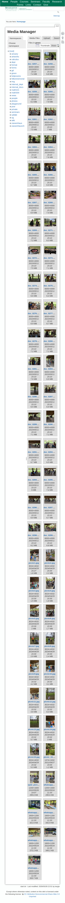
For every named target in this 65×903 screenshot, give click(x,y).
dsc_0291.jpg (34, 452)
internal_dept (17, 84)
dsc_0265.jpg (34, 175)
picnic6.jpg (49, 618)
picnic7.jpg (34, 646)
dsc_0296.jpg (34, 507)
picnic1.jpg (34, 563)
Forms (20, 4)
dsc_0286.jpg (34, 396)
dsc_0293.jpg (50, 452)
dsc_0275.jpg (50, 286)
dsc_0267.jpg (34, 202)
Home (5, 1)
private (15, 109)
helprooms (16, 76)
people (15, 98)
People (14, 1)
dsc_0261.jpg (34, 119)
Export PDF (63, 42)
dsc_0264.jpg (50, 147)
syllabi (14, 115)
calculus (15, 59)
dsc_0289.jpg (34, 424)
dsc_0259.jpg (34, 91)
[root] (12, 51)
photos (15, 101)
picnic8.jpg (49, 646)
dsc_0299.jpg (50, 535)
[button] (45, 45)
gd (13, 70)
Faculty (46, 1)
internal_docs (17, 87)
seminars (16, 112)
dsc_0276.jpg (34, 313)
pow (13, 106)
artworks (15, 56)
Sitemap (56, 16)
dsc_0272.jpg (34, 258)
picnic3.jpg (34, 591)
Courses (24, 1)
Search (57, 38)
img (13, 81)
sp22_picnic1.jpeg (36, 785)
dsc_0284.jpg (50, 369)
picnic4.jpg (49, 591)
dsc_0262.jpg (50, 119)
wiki (13, 120)
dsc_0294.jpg (34, 480)
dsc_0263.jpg (34, 147)
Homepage (21, 22)
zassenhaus (17, 123)
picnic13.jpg (34, 729)
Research (57, 1)
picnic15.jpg (34, 757)
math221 (15, 90)
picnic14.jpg (49, 729)
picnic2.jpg (49, 563)
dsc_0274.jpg (34, 286)
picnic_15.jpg (50, 757)
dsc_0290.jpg (50, 424)
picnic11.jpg (34, 701)
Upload (47, 38)
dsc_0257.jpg (34, 64)
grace (14, 73)
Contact (37, 4)
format (14, 65)
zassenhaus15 (18, 126)
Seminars (35, 1)
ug (13, 117)
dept (13, 62)
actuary (15, 54)
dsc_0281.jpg (34, 369)
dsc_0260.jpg (50, 91)
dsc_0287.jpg (50, 396)
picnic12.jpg (49, 701)
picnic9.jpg (34, 674)
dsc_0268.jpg (50, 202)
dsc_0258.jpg (50, 64)
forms (14, 68)
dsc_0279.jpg (34, 341)
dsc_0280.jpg (50, 341)
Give (45, 4)
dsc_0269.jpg (34, 230)
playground (16, 104)
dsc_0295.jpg (50, 480)
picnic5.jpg (34, 618)
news (14, 95)
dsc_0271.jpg (50, 230)
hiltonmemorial (18, 79)
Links (28, 4)
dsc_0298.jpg (34, 535)
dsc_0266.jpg (50, 175)
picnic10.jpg (49, 674)
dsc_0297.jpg (50, 507)
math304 (15, 93)
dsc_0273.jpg (50, 258)
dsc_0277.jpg (50, 313)
